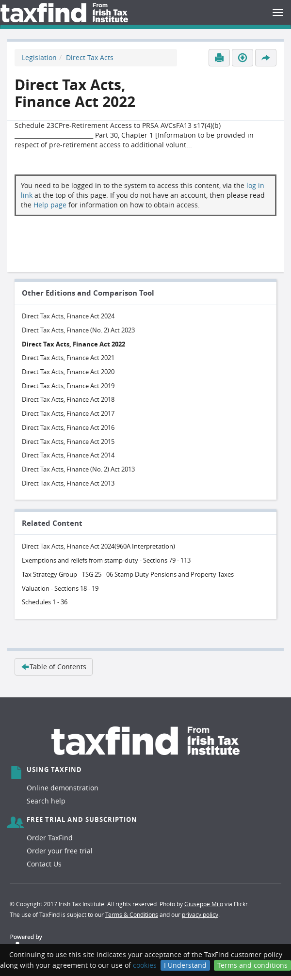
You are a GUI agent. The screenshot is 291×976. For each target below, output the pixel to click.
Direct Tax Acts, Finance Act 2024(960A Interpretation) (98, 546)
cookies (145, 965)
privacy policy (200, 914)
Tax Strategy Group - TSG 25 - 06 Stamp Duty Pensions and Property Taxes (128, 574)
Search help (46, 800)
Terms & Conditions (131, 914)
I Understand (185, 965)
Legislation (39, 57)
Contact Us (44, 863)
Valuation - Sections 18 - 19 (60, 588)
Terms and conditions (252, 965)
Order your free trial (60, 850)
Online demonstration (62, 787)
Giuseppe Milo (203, 904)
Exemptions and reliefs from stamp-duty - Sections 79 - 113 (106, 560)
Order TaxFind (50, 837)
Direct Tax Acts (89, 57)
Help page (49, 204)
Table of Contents (53, 666)
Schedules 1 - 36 (44, 602)
